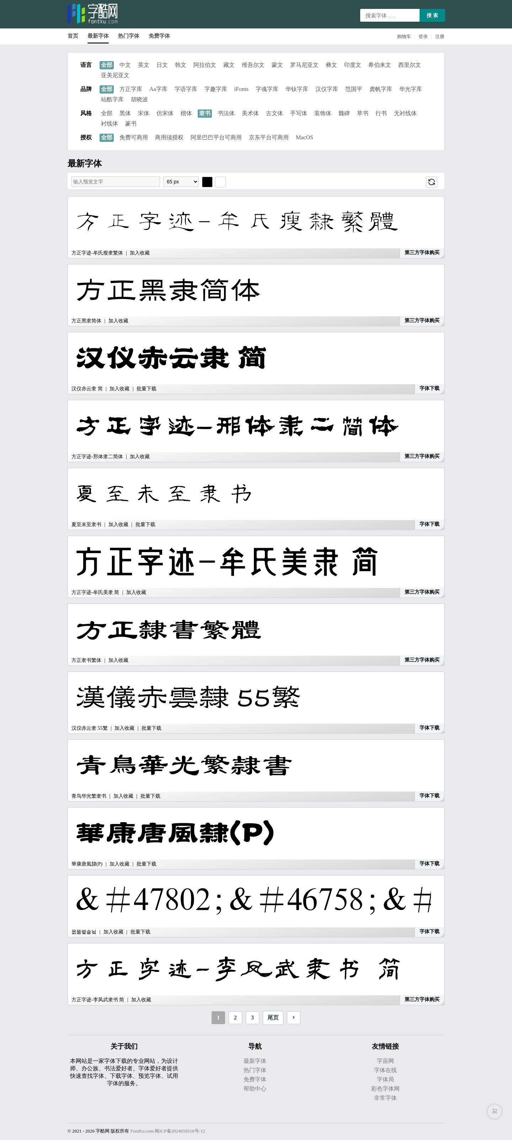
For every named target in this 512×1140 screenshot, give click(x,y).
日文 (162, 65)
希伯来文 (379, 65)
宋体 (143, 113)
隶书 (204, 113)
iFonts (241, 89)
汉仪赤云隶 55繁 (89, 728)
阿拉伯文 (204, 65)
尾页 (273, 1018)
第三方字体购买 (422, 252)
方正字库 (130, 89)
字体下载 (429, 388)
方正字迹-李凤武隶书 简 (97, 999)
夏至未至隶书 (86, 524)
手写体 (298, 113)
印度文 (352, 65)
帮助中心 (255, 1089)
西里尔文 (409, 65)
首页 (73, 36)
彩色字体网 (385, 1089)
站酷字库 (112, 99)
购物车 (404, 36)
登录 (423, 36)
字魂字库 (267, 89)
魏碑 (344, 113)
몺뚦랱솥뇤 (83, 932)
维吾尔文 (253, 65)
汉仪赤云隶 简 (87, 388)
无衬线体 (405, 113)
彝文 (331, 65)
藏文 (229, 65)
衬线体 (109, 124)
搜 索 (432, 15)
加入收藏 (140, 253)
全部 (106, 65)
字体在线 (385, 1070)
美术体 (250, 113)
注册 (439, 36)
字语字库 (186, 89)
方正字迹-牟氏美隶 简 (95, 592)
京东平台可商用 (269, 137)
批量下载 (146, 388)
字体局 (385, 1079)
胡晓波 (139, 99)
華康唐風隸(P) (86, 864)
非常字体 (385, 1098)
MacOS (304, 137)
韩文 (180, 65)
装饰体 (322, 113)
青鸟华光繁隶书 (88, 796)
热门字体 (128, 36)
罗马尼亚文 (304, 65)
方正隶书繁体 (86, 660)
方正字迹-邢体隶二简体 (97, 456)
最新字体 (98, 36)
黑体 (125, 113)
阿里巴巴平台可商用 (216, 137)
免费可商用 (133, 137)
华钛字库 (297, 89)
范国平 (353, 89)
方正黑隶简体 (86, 320)
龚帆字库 (380, 89)
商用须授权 (169, 137)
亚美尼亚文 (115, 75)
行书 (381, 113)
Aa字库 (158, 89)
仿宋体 (165, 113)
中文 (125, 65)
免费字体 (159, 36)
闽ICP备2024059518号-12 (180, 1131)
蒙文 (277, 65)
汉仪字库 (326, 89)
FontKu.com (142, 1131)
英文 (143, 65)
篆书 (131, 124)
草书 (362, 113)
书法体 (226, 113)
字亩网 (385, 1061)
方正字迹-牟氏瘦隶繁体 (97, 253)
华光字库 (410, 89)
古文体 (274, 113)
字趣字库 (215, 89)
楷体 (186, 113)
